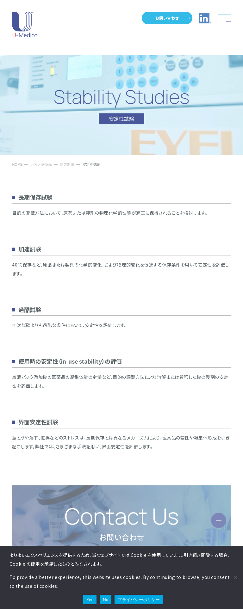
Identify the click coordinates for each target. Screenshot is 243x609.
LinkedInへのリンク (205, 18)
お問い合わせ (167, 18)
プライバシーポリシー (139, 599)
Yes (89, 599)
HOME (17, 164)
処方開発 (67, 164)
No (105, 599)
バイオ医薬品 (41, 164)
